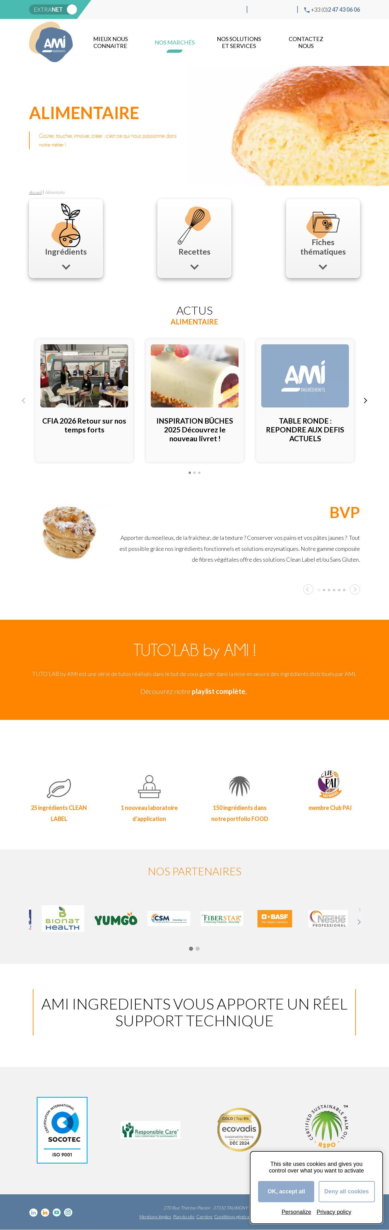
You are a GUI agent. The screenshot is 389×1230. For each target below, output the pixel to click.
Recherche (354, 42)
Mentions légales (155, 1216)
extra (48, 9)
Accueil (35, 192)
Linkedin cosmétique (257, 9)
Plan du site (184, 1216)
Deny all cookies (346, 1191)
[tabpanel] (84, 400)
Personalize (296, 1212)
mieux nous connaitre (110, 42)
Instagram (287, 9)
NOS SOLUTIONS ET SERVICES (239, 42)
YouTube (277, 9)
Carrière (204, 1216)
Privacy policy (334, 1212)
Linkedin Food (267, 9)
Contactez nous (306, 42)
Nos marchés (175, 42)
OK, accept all (286, 1191)
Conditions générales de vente (243, 1216)
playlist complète (218, 691)
